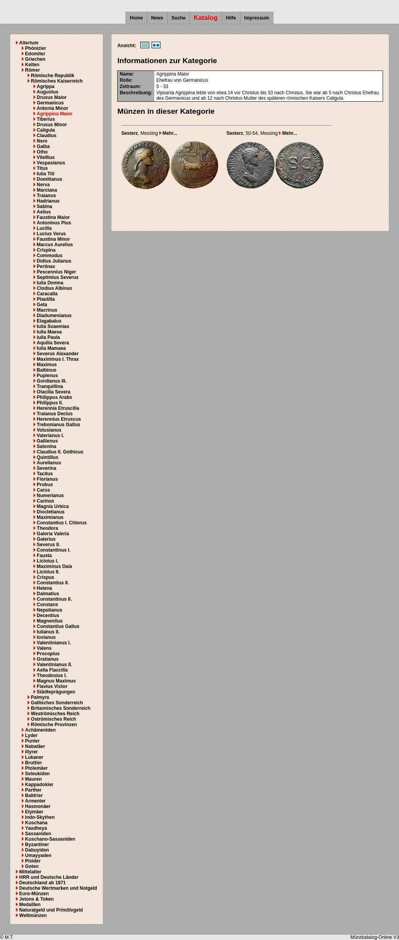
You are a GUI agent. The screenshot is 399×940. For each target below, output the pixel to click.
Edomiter (35, 53)
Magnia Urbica (53, 506)
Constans (47, 604)
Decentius (48, 615)
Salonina (46, 446)
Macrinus (47, 310)
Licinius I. (47, 561)
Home (136, 18)
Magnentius (50, 621)
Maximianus (50, 517)
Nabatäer (35, 746)
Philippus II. (50, 403)
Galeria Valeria (53, 533)
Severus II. (48, 544)
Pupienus (47, 375)
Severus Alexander (58, 353)
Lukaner (34, 757)
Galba (43, 146)
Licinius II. (48, 572)
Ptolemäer (36, 768)
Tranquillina (50, 386)
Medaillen (30, 904)
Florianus (47, 479)
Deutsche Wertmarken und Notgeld (58, 888)
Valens (44, 648)
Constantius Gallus (58, 626)
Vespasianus (51, 163)
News (157, 18)
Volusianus (49, 430)
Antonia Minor (52, 108)
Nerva (43, 184)
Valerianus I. (50, 435)
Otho (42, 152)
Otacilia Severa (53, 392)
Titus (42, 168)
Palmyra (40, 697)
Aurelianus (49, 463)
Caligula (46, 130)
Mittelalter (30, 872)
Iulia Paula (48, 337)
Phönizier (35, 48)
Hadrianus (48, 201)
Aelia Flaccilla (52, 670)
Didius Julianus (54, 261)
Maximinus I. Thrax (58, 359)
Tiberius (46, 119)
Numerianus (50, 495)
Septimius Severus (57, 277)
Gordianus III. (52, 381)
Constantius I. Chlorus (62, 523)
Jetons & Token (36, 899)
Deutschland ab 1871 (42, 882)
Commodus (49, 255)
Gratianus (47, 659)
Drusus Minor (52, 124)
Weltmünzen (32, 915)
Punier (32, 741)
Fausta (44, 555)
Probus (45, 484)
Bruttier (33, 762)
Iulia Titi (45, 173)
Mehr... (168, 133)
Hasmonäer (37, 806)
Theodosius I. (52, 675)
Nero (42, 141)
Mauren (33, 779)
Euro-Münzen (34, 893)
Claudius (46, 135)
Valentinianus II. (54, 664)
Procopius (48, 653)
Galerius (46, 539)
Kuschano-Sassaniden (50, 839)
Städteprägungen (56, 692)
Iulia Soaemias (53, 326)
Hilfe (231, 18)
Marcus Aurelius (55, 244)
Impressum (256, 18)
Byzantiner (37, 844)
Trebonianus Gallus (58, 424)
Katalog (206, 17)
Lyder (31, 735)
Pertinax (46, 266)
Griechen (35, 59)
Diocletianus (50, 512)
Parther (33, 790)
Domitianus (49, 179)
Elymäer (34, 812)
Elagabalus (49, 321)
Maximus (46, 364)
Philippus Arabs (54, 397)
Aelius (44, 212)
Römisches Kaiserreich (57, 81)
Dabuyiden (37, 850)
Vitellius (46, 157)
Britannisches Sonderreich (60, 708)
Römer (32, 70)
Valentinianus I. (54, 642)
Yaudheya (36, 828)
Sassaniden (38, 833)
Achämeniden (40, 730)
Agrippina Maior (54, 113)
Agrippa (45, 86)
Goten (32, 866)
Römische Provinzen (54, 724)
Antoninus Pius (54, 223)
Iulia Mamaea (51, 348)
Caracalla (47, 293)
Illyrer (31, 752)
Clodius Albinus (54, 288)
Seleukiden (37, 773)
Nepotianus (49, 610)
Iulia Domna (50, 283)
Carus (43, 490)
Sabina (44, 206)
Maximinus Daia (54, 566)
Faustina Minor (53, 239)
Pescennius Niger (56, 272)
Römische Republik (52, 75)
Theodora (47, 528)
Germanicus (50, 103)
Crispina (46, 250)
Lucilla (44, 228)
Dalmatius (48, 593)
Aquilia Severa (53, 343)
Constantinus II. (54, 599)
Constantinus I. (54, 550)
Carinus (45, 501)
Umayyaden (38, 855)
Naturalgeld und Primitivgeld (51, 910)
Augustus (47, 92)
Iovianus (46, 637)
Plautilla (46, 299)
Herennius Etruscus (59, 419)
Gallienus (47, 441)
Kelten (32, 64)
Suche (178, 18)
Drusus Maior (52, 97)
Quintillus (47, 457)
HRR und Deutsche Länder (48, 877)
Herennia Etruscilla (58, 408)
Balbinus (46, 370)
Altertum (28, 43)
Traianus (46, 195)
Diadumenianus (54, 315)
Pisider (33, 861)
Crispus (45, 577)
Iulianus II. (48, 632)
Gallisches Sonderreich (57, 702)
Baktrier (33, 795)
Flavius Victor (52, 686)
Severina (46, 468)
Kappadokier (39, 784)
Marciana (47, 190)
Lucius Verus (51, 233)
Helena (44, 588)
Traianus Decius (54, 413)
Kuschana (36, 822)
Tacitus (45, 473)
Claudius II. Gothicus (60, 452)
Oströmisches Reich (53, 719)
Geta (42, 304)
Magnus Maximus (56, 681)
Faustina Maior (53, 217)
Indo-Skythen (40, 817)
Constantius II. (53, 583)
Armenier (35, 801)
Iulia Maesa (49, 332)
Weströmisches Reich (55, 713)
